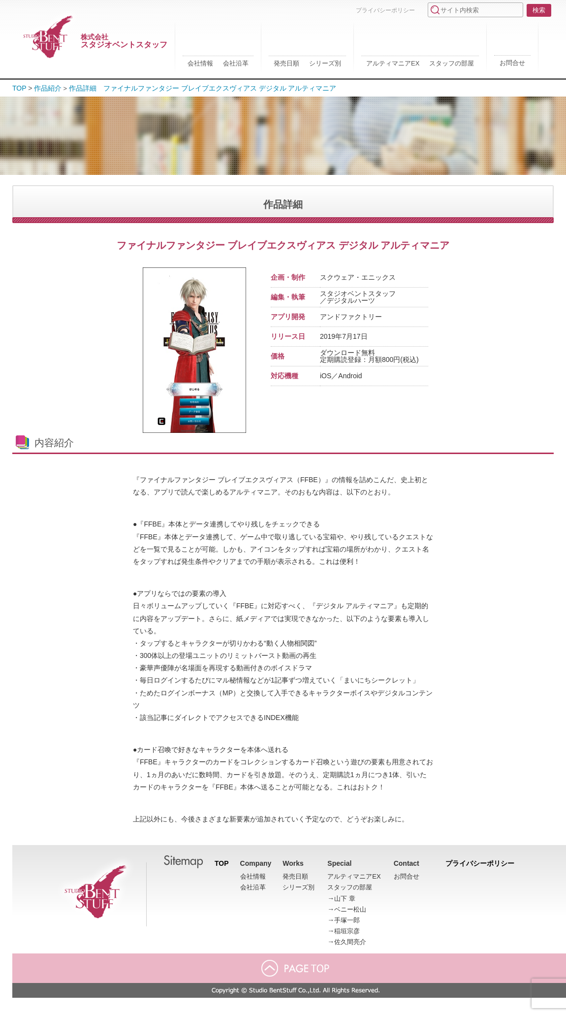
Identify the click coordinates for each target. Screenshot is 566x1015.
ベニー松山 (350, 909)
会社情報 (200, 63)
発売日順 (286, 63)
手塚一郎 (347, 920)
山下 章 (344, 898)
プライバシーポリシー (385, 10)
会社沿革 (236, 63)
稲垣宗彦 (347, 931)
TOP (19, 88)
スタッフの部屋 (451, 63)
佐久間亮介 (350, 942)
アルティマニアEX (392, 63)
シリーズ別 (325, 63)
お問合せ (512, 62)
